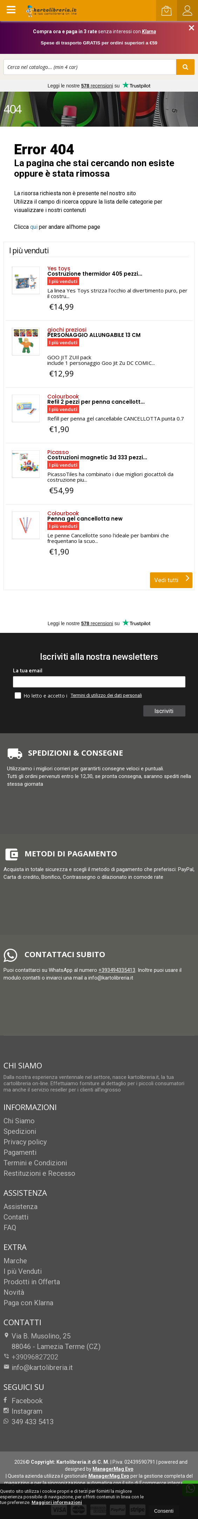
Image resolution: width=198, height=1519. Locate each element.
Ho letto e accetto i (42, 695)
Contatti (16, 1217)
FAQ (10, 1227)
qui (33, 227)
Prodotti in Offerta (32, 1282)
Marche (15, 1261)
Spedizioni (20, 1131)
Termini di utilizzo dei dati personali (106, 695)
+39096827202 (35, 1357)
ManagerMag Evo (113, 1469)
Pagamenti (20, 1152)
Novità (14, 1292)
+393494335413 (116, 970)
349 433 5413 (29, 1422)
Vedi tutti (172, 578)
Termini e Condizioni (35, 1163)
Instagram (23, 1411)
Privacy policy (25, 1142)
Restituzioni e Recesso (39, 1173)
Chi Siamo (19, 1121)
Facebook (23, 1401)
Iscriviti (165, 710)
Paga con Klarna (28, 1303)
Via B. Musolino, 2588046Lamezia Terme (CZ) (52, 1341)
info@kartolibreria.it (38, 1367)
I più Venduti (23, 1271)
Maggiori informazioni (57, 1502)
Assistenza (20, 1206)
